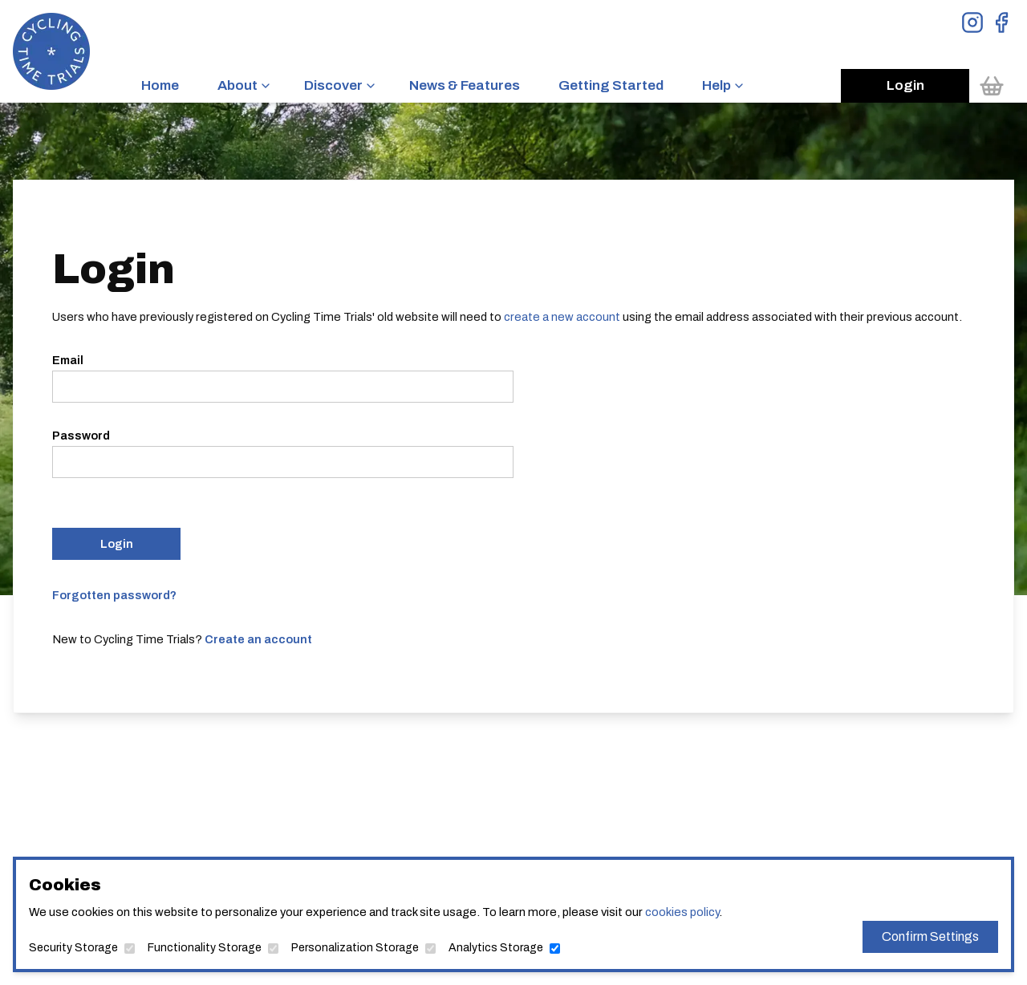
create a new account (562, 316)
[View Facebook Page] (1001, 22)
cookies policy (682, 912)
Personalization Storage (355, 948)
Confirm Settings (930, 936)
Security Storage (73, 948)
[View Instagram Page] (972, 22)
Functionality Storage (205, 948)
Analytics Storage (496, 948)
